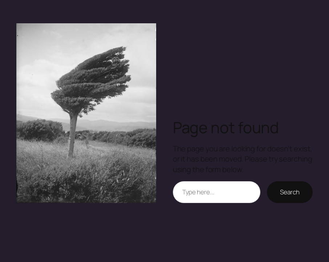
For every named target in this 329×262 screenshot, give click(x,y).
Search (289, 192)
